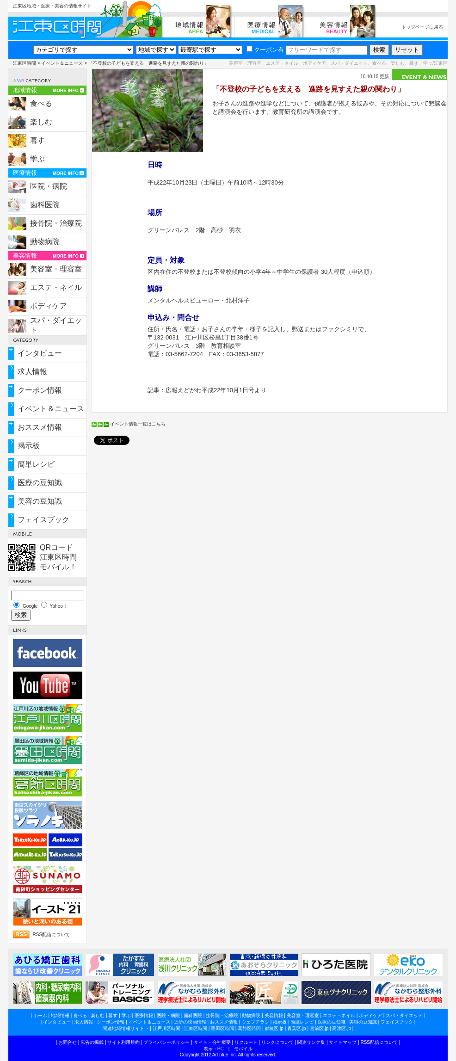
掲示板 (29, 446)
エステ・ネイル (56, 287)
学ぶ (37, 159)
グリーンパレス (169, 230)
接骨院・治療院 (56, 223)
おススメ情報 (40, 427)
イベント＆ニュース (62, 63)
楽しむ (41, 122)
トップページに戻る (422, 27)
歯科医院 (45, 205)
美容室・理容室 (56, 269)
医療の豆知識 (40, 483)
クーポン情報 (40, 390)
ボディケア (48, 306)
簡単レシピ (36, 464)
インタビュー (40, 353)
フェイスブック (43, 520)
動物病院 (45, 242)
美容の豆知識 (40, 501)
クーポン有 (265, 49)
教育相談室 (226, 345)
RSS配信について (51, 934)
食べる (41, 103)
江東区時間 (24, 63)
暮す (37, 140)
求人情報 (32, 372)
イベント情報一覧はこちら (138, 423)
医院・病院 (48, 186)
